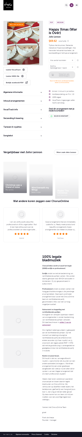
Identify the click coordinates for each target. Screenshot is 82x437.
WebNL (8, 434)
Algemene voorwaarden (22, 434)
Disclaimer (54, 434)
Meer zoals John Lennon (66, 152)
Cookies (46, 434)
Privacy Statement (37, 434)
